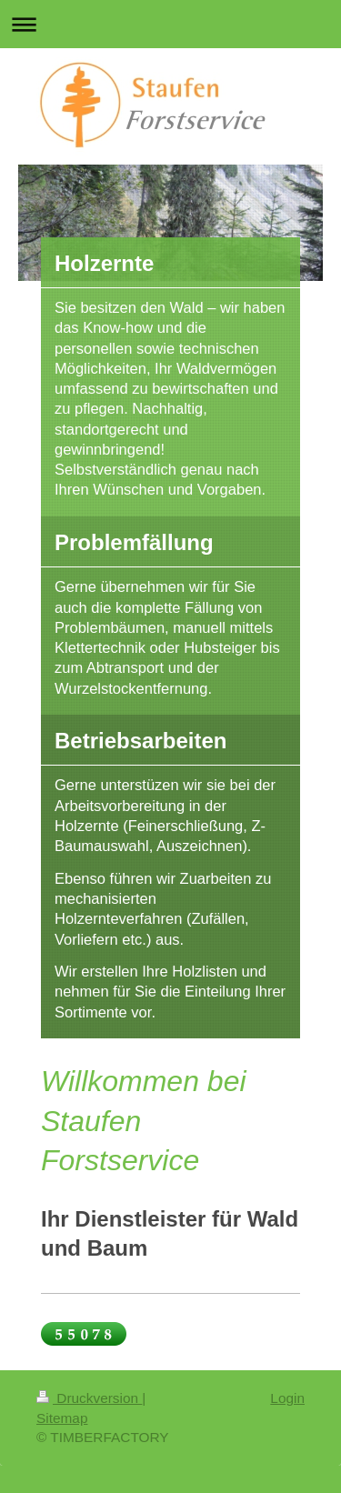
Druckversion (89, 1398)
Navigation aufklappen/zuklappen (170, 24)
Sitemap (61, 1418)
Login (287, 1398)
